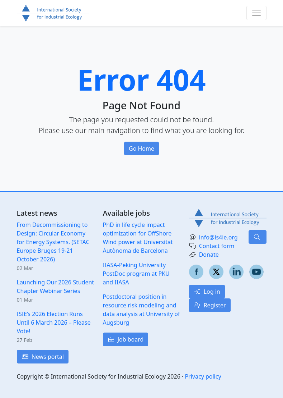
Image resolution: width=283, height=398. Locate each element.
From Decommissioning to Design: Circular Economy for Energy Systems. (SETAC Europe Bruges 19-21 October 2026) (53, 242)
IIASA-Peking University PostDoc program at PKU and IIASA (136, 273)
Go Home (141, 148)
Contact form (217, 246)
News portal (43, 357)
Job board (126, 339)
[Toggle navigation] (256, 13)
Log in (207, 292)
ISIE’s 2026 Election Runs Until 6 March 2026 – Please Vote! (54, 322)
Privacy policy (203, 376)
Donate (209, 255)
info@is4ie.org (218, 237)
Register (210, 305)
